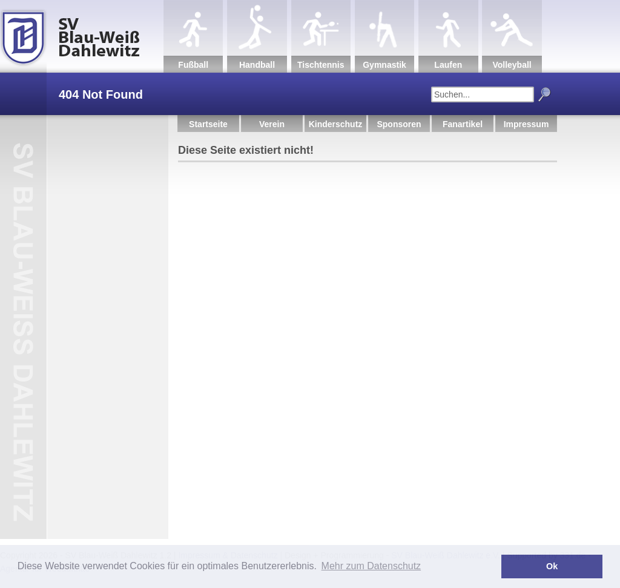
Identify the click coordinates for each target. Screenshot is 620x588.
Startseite (208, 124)
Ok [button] (552, 566)
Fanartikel (463, 124)
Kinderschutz (336, 124)
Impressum (526, 124)
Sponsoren (399, 124)
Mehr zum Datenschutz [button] (371, 566)
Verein (272, 124)
